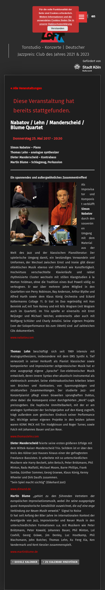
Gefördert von (87, 65)
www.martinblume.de (24, 552)
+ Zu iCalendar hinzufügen (60, 562)
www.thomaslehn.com (24, 436)
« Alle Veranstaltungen (26, 88)
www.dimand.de (20, 489)
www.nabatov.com (22, 337)
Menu (81, 17)
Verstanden (57, 28)
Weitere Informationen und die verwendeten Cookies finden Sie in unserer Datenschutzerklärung (55, 20)
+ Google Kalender (24, 562)
